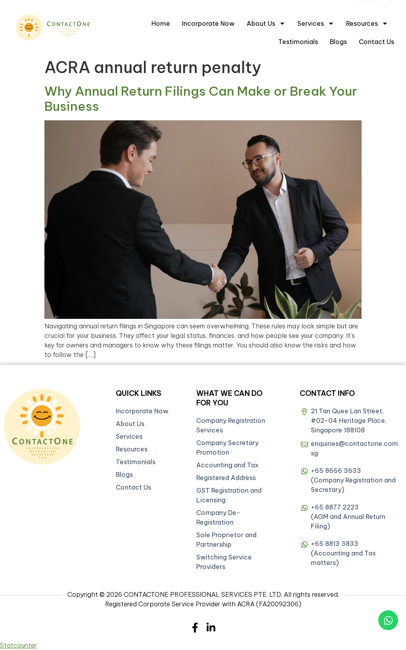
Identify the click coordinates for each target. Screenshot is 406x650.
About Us (266, 23)
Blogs (338, 42)
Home (160, 23)
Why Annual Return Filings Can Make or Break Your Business (200, 98)
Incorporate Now (208, 23)
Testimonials (298, 42)
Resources (367, 23)
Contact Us (376, 42)
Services (315, 23)
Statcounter (18, 645)
